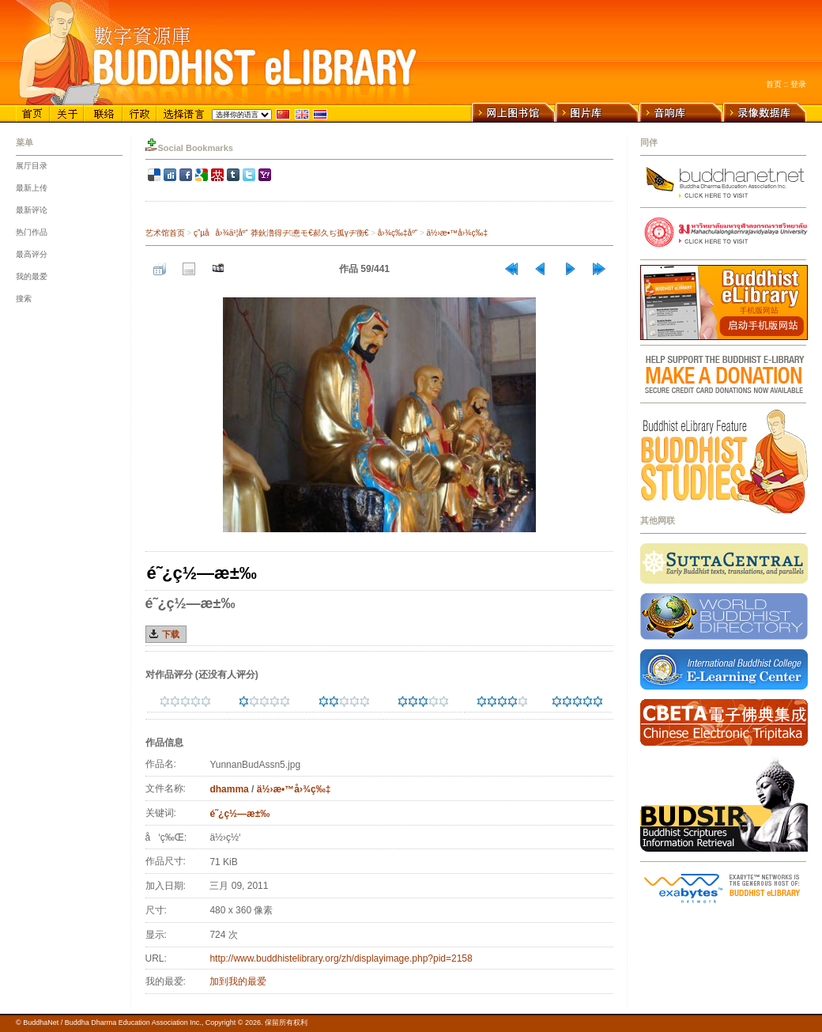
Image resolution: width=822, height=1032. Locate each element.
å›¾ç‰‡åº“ (397, 233)
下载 (170, 634)
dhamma (228, 789)
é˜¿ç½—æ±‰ (239, 813)
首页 (774, 84)
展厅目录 (31, 165)
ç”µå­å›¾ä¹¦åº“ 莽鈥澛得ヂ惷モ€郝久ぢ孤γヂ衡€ (281, 233)
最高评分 (31, 254)
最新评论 (31, 210)
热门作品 (31, 232)
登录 (798, 84)
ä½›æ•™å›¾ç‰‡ (457, 233)
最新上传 (31, 187)
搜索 (24, 298)
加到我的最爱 (237, 981)
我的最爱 (31, 276)
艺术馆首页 (165, 233)
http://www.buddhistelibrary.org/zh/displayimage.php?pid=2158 (340, 958)
